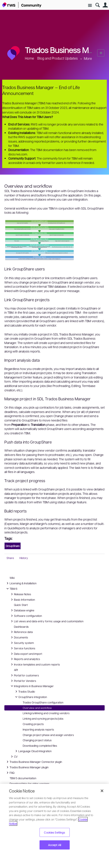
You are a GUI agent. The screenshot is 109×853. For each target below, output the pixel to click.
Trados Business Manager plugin (26, 767)
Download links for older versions (29, 783)
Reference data (21, 632)
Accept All (54, 845)
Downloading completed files (40, 745)
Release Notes (20, 594)
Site (90, 5)
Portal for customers (24, 675)
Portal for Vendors (23, 681)
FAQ (10, 772)
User (105, 5)
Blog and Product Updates (57, 58)
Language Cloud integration (33, 751)
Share (10, 558)
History (23, 558)
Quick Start (21, 605)
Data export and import (26, 654)
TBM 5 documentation (23, 778)
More (88, 58)
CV (15, 756)
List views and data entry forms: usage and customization (46, 621)
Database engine (22, 610)
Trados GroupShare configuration (43, 702)
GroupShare (12, 546)
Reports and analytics (25, 659)
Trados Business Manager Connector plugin (33, 762)
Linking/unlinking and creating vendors (46, 713)
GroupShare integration (30, 697)
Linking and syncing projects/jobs (43, 718)
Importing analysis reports (38, 729)
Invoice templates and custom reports (35, 664)
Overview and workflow (37, 708)
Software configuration (26, 616)
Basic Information (22, 599)
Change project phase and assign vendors (48, 735)
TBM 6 (11, 588)
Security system (22, 643)
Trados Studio (24, 691)
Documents (19, 637)
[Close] (102, 791)
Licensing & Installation (20, 583)
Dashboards (21, 626)
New (100, 53)
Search (97, 5)
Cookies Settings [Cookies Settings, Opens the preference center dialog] (54, 832)
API (16, 670)
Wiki (12, 578)
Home (29, 58)
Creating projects (33, 724)
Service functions (22, 648)
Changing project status (37, 740)
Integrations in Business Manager (32, 686)
